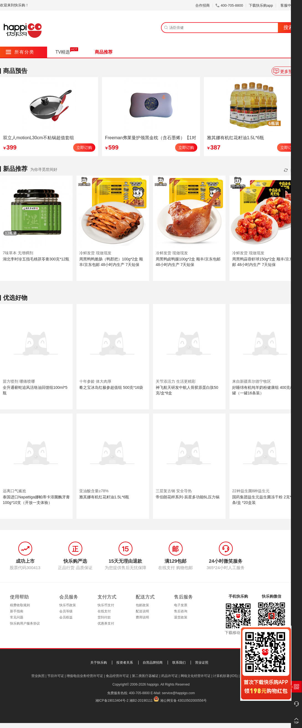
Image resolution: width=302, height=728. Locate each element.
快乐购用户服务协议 (25, 623)
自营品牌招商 (153, 662)
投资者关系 (124, 662)
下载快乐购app (261, 5)
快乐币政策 (67, 605)
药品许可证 (169, 676)
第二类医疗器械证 (145, 676)
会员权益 (66, 617)
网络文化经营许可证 (196, 676)
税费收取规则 (20, 605)
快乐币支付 (106, 605)
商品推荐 (103, 52)
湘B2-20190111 (141, 700)
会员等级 (66, 611)
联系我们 (179, 662)
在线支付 (104, 611)
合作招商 (202, 5)
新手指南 (16, 611)
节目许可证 (55, 676)
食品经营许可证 (117, 676)
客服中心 (289, 5)
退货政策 (180, 617)
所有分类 (20, 52)
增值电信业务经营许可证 (84, 676)
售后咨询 (180, 611)
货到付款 (104, 617)
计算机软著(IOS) (225, 676)
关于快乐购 (98, 662)
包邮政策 (142, 605)
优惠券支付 (106, 623)
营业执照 (38, 676)
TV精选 (62, 52)
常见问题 (16, 617)
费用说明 (142, 617)
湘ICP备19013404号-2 (112, 700)
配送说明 (142, 611)
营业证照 (201, 662)
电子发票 (180, 605)
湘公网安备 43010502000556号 (183, 700)
